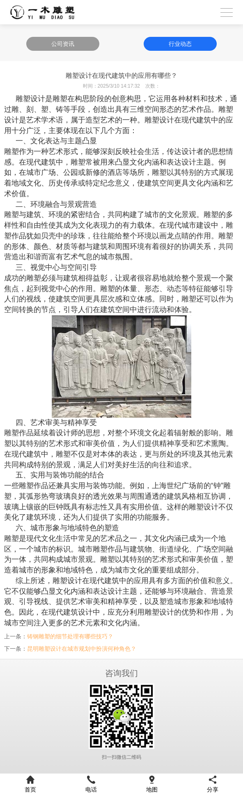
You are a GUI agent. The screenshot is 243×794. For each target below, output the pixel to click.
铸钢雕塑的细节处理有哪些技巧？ (70, 636)
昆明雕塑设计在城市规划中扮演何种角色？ (81, 648)
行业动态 (180, 44)
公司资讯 (62, 44)
